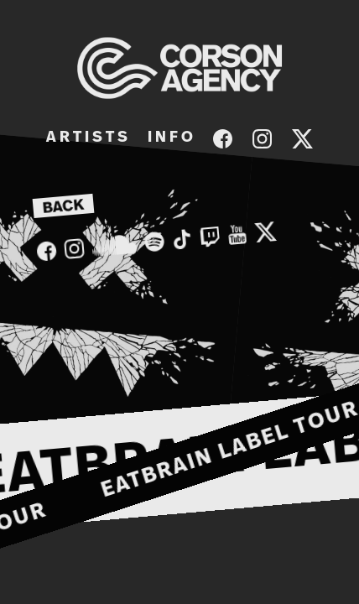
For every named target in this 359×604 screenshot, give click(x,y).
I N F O (170, 137)
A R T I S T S (86, 137)
